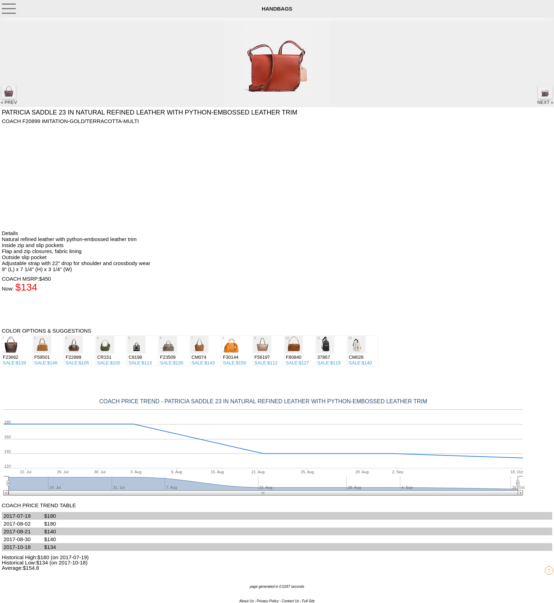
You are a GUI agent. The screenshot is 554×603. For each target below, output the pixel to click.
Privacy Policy (268, 601)
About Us (246, 601)
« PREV (9, 94)
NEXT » (545, 94)
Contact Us (290, 601)
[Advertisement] (214, 177)
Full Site (308, 601)
